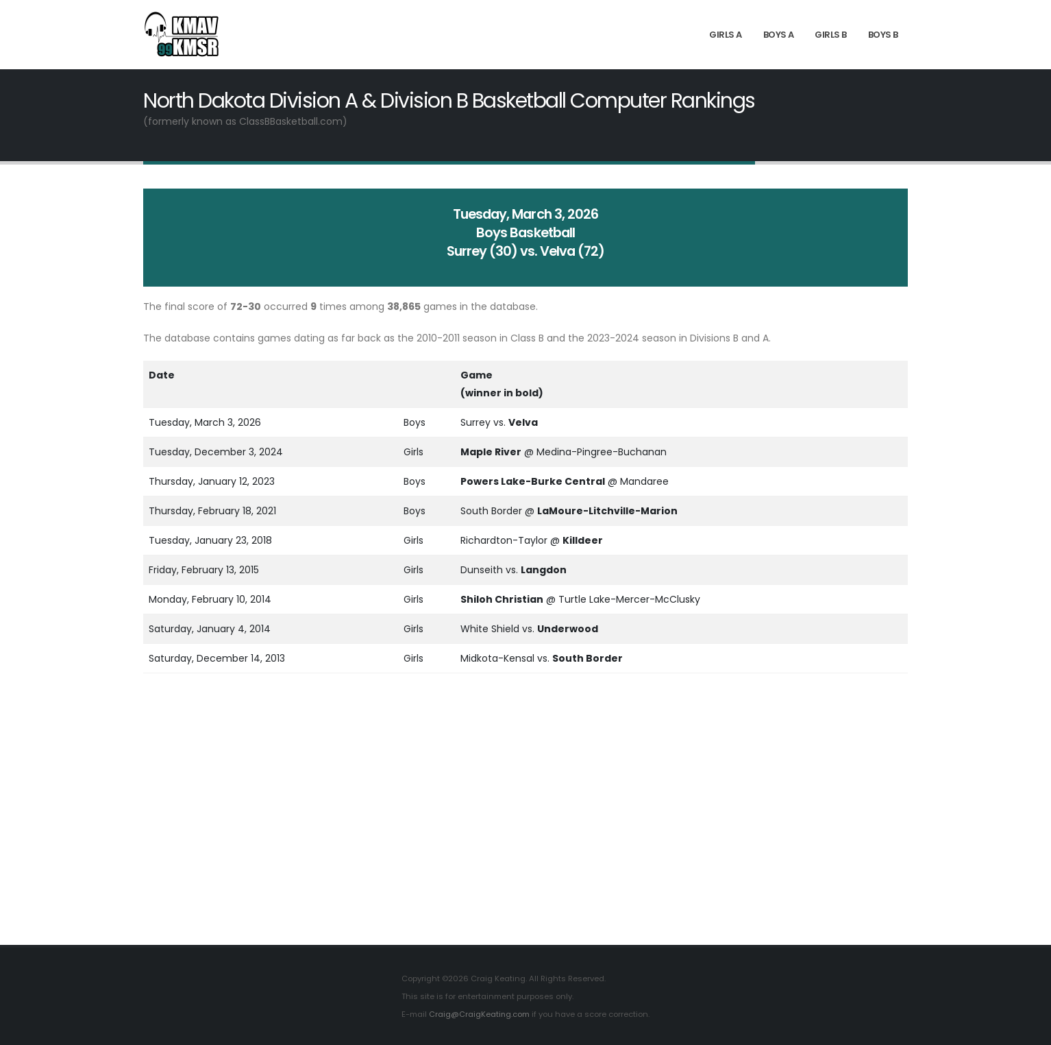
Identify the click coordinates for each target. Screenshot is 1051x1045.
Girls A (725, 34)
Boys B (883, 34)
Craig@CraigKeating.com (479, 1014)
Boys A (778, 34)
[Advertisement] (525, 815)
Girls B (831, 34)
